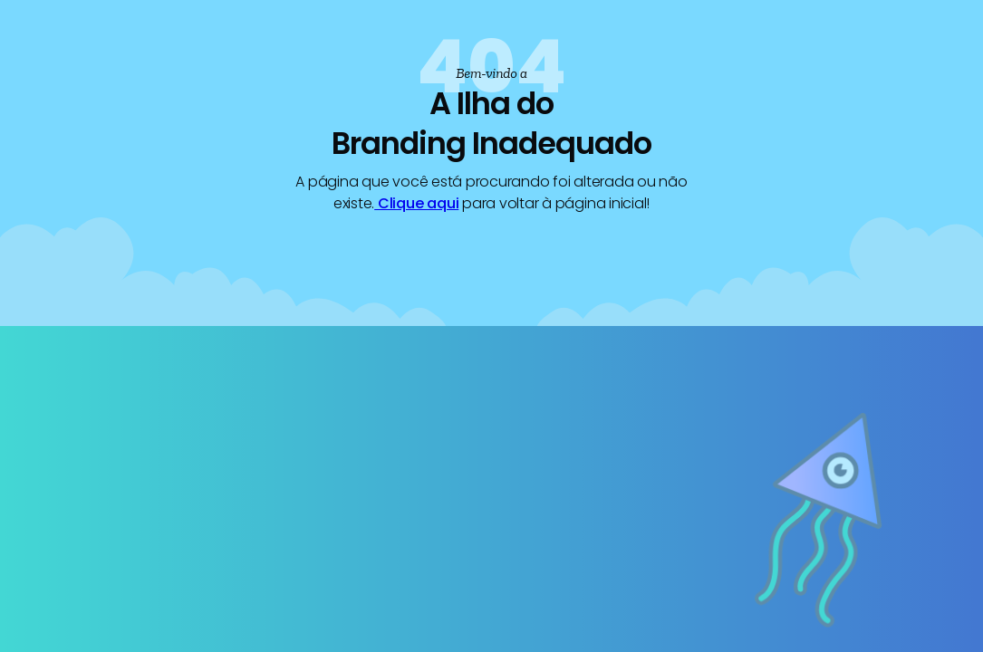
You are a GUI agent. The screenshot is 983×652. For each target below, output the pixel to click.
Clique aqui (416, 203)
